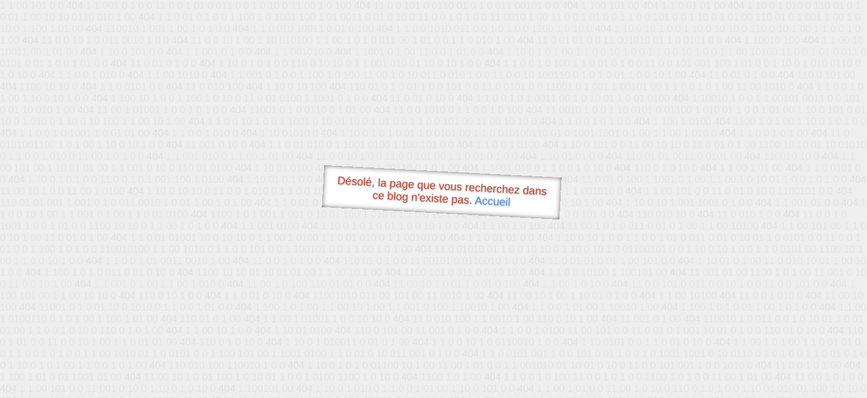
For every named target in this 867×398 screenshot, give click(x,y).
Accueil (492, 201)
